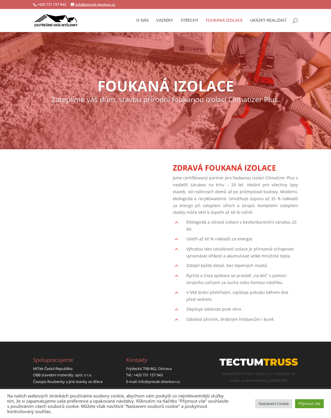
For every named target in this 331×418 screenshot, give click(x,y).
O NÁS (142, 20)
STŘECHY (189, 20)
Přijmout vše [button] (309, 403)
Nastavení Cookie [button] (274, 403)
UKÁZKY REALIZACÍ (268, 20)
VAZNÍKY (164, 20)
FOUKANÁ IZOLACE (224, 20)
